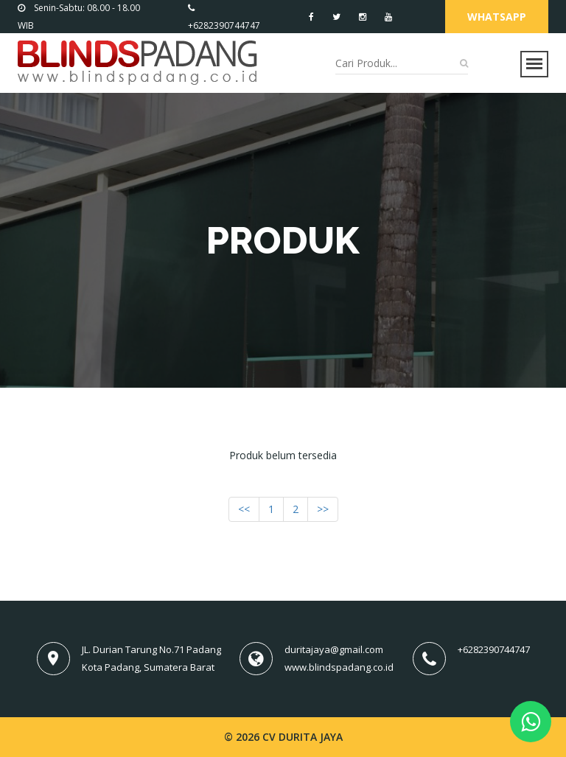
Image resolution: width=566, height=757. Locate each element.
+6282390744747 (494, 649)
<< (244, 509)
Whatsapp (496, 17)
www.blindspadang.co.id (339, 667)
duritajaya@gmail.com (333, 649)
